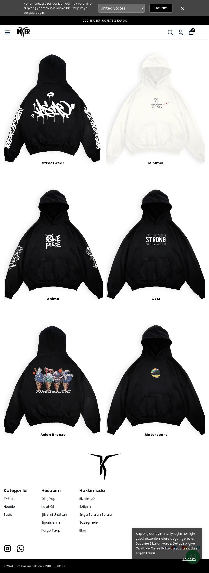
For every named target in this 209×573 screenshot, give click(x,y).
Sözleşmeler (89, 522)
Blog (82, 530)
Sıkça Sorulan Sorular (96, 514)
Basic (8, 514)
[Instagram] (7, 548)
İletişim (85, 506)
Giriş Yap (48, 498)
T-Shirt (9, 498)
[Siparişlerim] (181, 32)
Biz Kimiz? (87, 498)
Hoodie (9, 506)
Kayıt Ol (47, 506)
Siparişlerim (50, 522)
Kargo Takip (50, 530)
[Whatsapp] (20, 548)
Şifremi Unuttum (54, 514)
